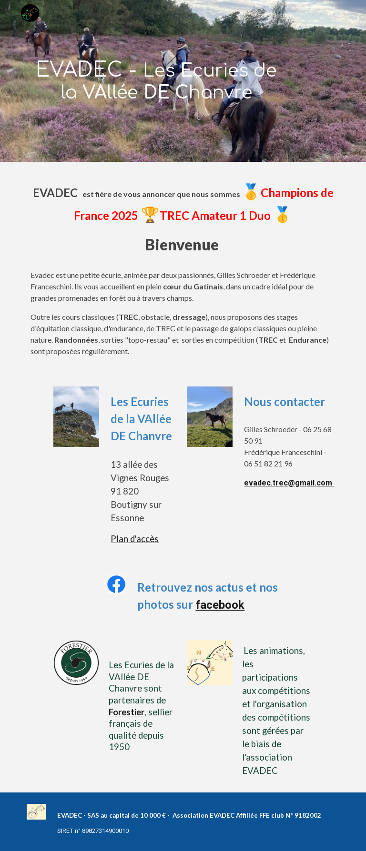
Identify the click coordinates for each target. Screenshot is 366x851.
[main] (156, 81)
